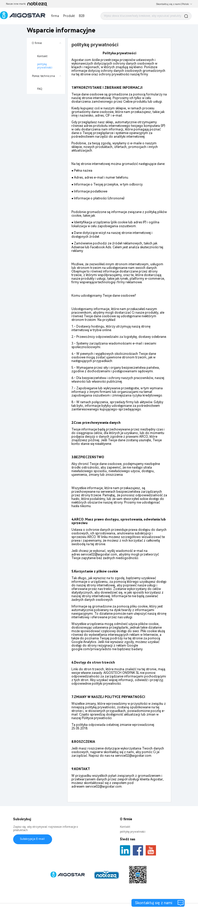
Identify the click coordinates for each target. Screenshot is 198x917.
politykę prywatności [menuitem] (44, 66)
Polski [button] (187, 4)
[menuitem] (46, 54)
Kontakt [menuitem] (42, 56)
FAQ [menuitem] (39, 89)
